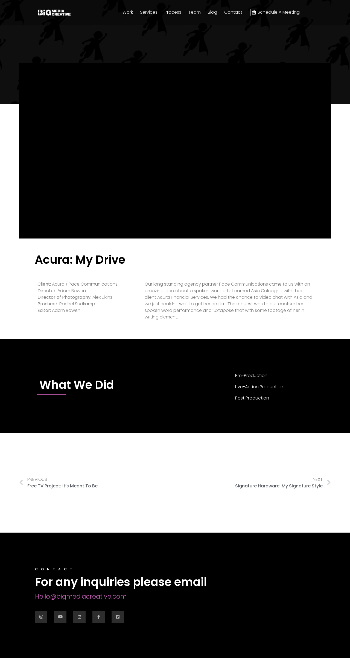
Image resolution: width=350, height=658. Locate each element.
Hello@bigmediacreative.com (81, 596)
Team (194, 12)
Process (173, 12)
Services (149, 12)
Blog (212, 12)
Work (127, 12)
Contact (233, 12)
